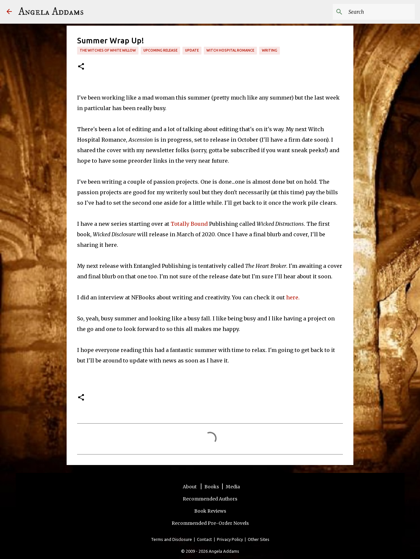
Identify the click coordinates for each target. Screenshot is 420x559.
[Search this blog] (380, 12)
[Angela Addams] (9, 12)
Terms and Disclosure (171, 539)
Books (211, 487)
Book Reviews (210, 511)
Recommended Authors (210, 499)
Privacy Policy (230, 539)
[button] (81, 66)
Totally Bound (190, 224)
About (190, 487)
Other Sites (258, 539)
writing (269, 50)
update (192, 50)
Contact (204, 539)
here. (293, 297)
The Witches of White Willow (108, 50)
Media (233, 487)
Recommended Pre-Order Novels (210, 523)
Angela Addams (51, 11)
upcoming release (160, 50)
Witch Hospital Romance (230, 50)
